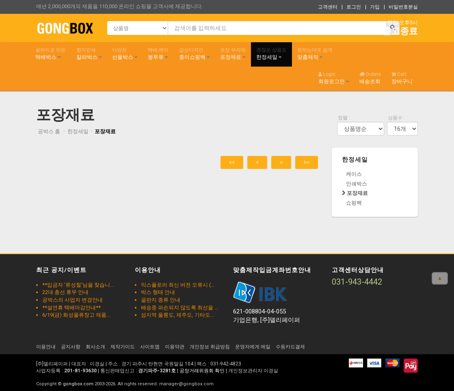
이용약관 (174, 347)
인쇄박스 (356, 184)
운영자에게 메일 (252, 347)
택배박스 (50, 53)
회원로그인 (333, 77)
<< (232, 162)
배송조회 (370, 77)
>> (306, 162)
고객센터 (327, 7)
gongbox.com (78, 384)
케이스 (354, 174)
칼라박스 (89, 53)
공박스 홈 (49, 131)
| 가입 (372, 7)
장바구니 (402, 77)
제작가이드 (122, 347)
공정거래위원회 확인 (202, 371)
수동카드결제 (290, 347)
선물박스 (124, 53)
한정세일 (271, 53)
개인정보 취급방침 (210, 347)
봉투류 (158, 53)
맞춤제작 (315, 53)
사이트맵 (150, 347)
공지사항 (70, 347)
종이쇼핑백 (194, 53)
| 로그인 (351, 7)
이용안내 (46, 347)
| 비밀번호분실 (401, 7)
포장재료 (233, 53)
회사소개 (95, 347)
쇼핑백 (354, 203)
